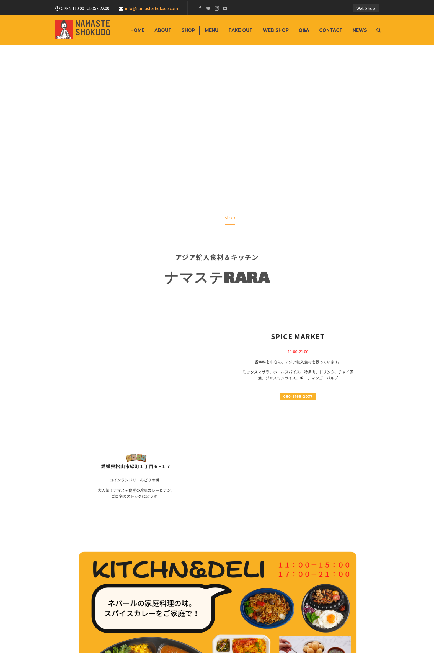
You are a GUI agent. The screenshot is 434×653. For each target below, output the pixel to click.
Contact (331, 30)
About (163, 30)
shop (188, 30)
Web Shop (365, 8)
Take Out (240, 30)
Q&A (304, 30)
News (360, 30)
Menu (211, 30)
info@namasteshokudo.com (151, 8)
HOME (137, 30)
